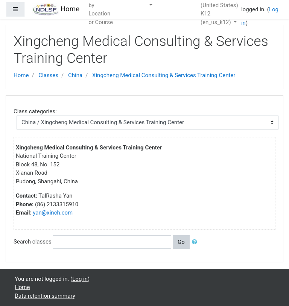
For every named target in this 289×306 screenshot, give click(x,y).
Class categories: (35, 111)
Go (181, 242)
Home (21, 75)
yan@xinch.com (53, 212)
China (75, 75)
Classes (48, 75)
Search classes (33, 241)
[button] (196, 242)
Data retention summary (45, 295)
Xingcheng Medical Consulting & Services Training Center (163, 75)
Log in (80, 279)
